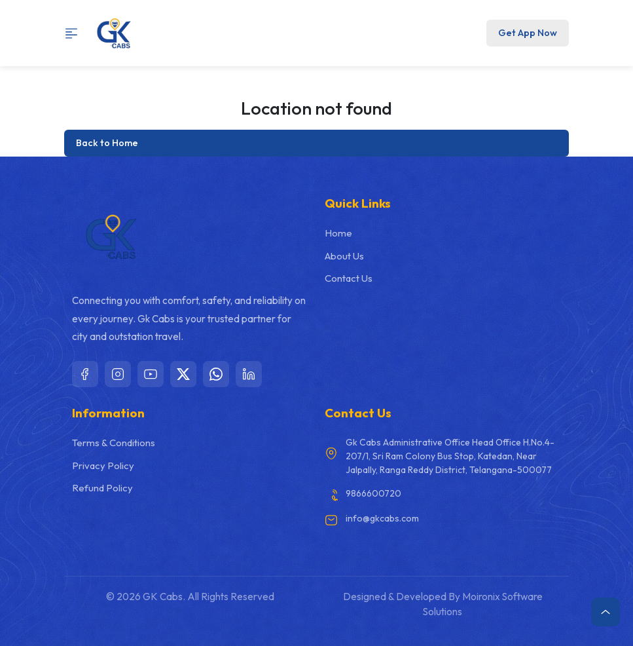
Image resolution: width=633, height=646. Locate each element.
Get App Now (527, 33)
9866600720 (373, 493)
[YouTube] (150, 374)
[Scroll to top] (605, 612)
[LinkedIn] (249, 374)
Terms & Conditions (113, 442)
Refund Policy (102, 488)
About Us (344, 256)
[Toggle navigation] (76, 33)
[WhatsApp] (216, 374)
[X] (183, 374)
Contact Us (348, 278)
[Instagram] (118, 374)
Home (338, 233)
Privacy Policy (103, 465)
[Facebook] (85, 374)
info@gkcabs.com (382, 518)
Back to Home (107, 143)
